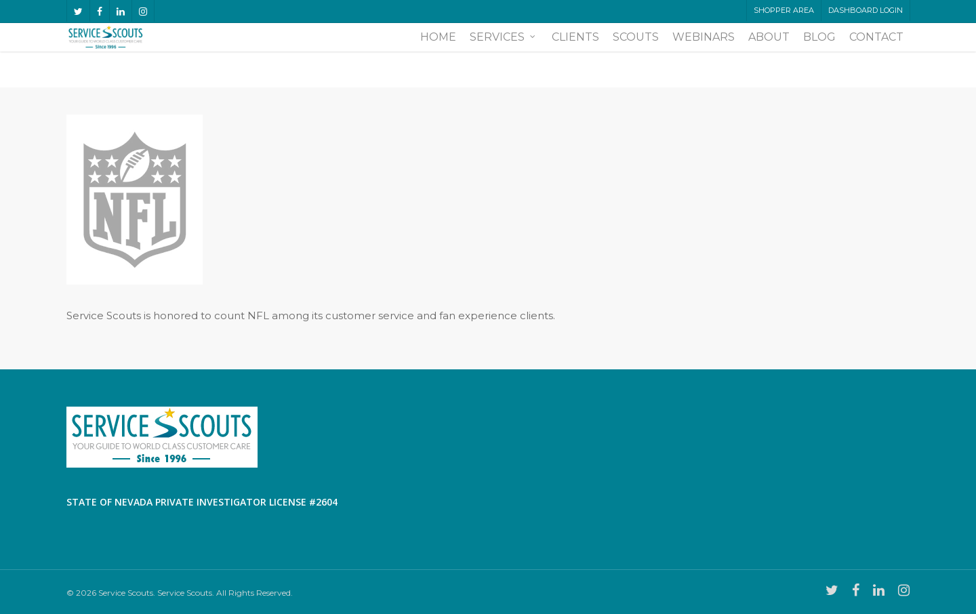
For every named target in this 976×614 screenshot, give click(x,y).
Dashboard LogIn (865, 10)
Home (438, 55)
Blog (819, 55)
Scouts (636, 55)
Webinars (703, 55)
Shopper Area (784, 10)
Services (503, 55)
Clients (575, 55)
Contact (876, 55)
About (769, 55)
